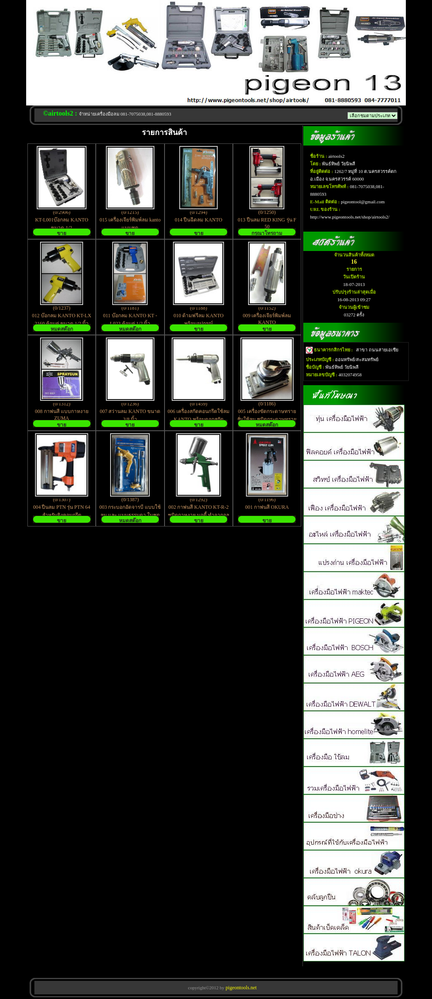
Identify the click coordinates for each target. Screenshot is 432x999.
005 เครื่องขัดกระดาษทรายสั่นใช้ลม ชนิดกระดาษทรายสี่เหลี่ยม (267, 419)
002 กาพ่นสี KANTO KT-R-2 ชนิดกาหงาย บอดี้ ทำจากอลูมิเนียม (198, 515)
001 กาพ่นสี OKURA (267, 507)
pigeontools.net (240, 988)
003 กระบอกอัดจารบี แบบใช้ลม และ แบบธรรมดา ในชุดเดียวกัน (130, 515)
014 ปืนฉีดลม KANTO (198, 220)
